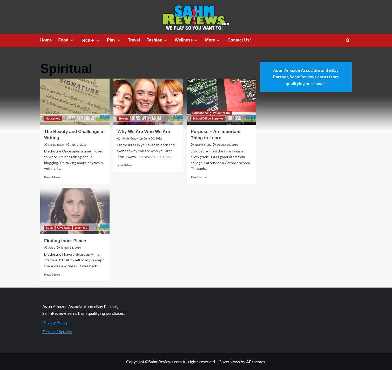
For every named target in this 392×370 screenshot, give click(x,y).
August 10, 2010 (227, 144)
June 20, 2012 (153, 138)
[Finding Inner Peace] (75, 211)
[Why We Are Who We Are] (148, 102)
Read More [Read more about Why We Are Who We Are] (125, 165)
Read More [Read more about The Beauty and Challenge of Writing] (52, 177)
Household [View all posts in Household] (53, 118)
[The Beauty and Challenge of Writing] (75, 102)
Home (46, 40)
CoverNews (229, 361)
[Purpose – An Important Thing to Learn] (221, 102)
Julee (51, 247)
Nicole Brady (56, 144)
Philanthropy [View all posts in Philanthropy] (221, 112)
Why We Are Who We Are (143, 131)
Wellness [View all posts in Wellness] (81, 227)
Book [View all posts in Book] (49, 227)
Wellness (187, 40)
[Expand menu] (72, 40)
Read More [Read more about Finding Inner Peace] (52, 274)
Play (114, 40)
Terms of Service (57, 331)
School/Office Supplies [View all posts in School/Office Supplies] (208, 118)
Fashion (157, 40)
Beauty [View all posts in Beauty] (124, 118)
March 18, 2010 (71, 247)
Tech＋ (90, 40)
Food (66, 40)
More (213, 40)
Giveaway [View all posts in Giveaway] (64, 227)
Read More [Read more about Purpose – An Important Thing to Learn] (199, 177)
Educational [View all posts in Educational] (200, 112)
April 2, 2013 (78, 144)
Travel (134, 40)
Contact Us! (239, 40)
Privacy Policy (55, 322)
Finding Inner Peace (65, 240)
